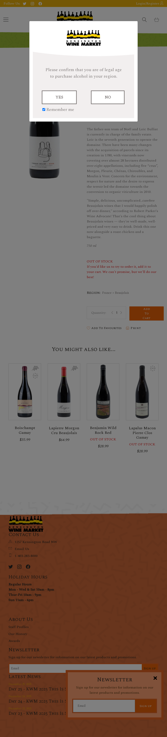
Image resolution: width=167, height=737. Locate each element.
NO (108, 97)
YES (59, 97)
